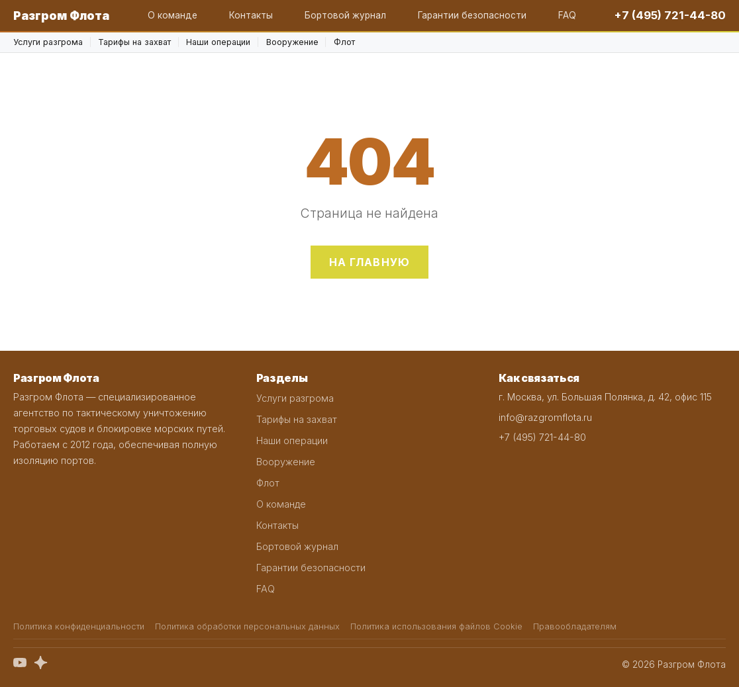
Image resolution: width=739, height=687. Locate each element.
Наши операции (218, 42)
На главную (370, 262)
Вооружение (292, 42)
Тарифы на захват (134, 42)
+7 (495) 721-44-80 (670, 15)
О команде (172, 15)
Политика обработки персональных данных (247, 626)
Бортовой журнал (345, 15)
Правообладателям (574, 626)
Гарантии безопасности (472, 15)
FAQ (567, 15)
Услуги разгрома (48, 42)
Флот (344, 42)
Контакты (251, 15)
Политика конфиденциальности (78, 626)
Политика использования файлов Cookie (436, 626)
